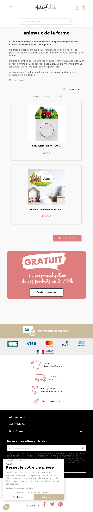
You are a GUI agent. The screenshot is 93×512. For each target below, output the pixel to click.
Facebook (44, 504)
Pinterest (60, 504)
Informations (16, 417)
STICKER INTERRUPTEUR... (46, 145)
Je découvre (44, 292)
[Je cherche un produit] (46, 22)
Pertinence (71, 89)
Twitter (52, 504)
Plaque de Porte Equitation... (46, 209)
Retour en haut (67, 238)
